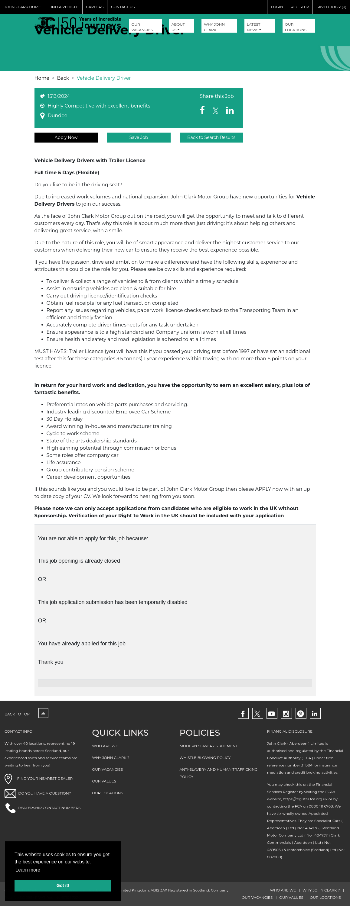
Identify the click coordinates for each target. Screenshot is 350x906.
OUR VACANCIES (142, 27)
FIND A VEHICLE (64, 7)
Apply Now (65, 137)
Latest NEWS (253, 27)
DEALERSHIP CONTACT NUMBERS (49, 807)
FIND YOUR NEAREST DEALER (39, 778)
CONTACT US (123, 7)
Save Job (138, 137)
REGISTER (300, 7)
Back (63, 78)
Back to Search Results (211, 137)
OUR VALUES (104, 781)
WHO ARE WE (105, 746)
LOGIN (277, 7)
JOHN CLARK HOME (22, 7)
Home (42, 78)
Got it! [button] (63, 885)
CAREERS (95, 7)
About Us (178, 27)
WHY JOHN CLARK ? (110, 757)
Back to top (26, 714)
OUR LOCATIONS (295, 27)
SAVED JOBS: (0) (331, 7)
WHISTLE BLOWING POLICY (205, 757)
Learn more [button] (27, 869)
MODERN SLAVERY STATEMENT (209, 746)
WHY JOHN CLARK (214, 27)
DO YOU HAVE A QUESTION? (44, 793)
